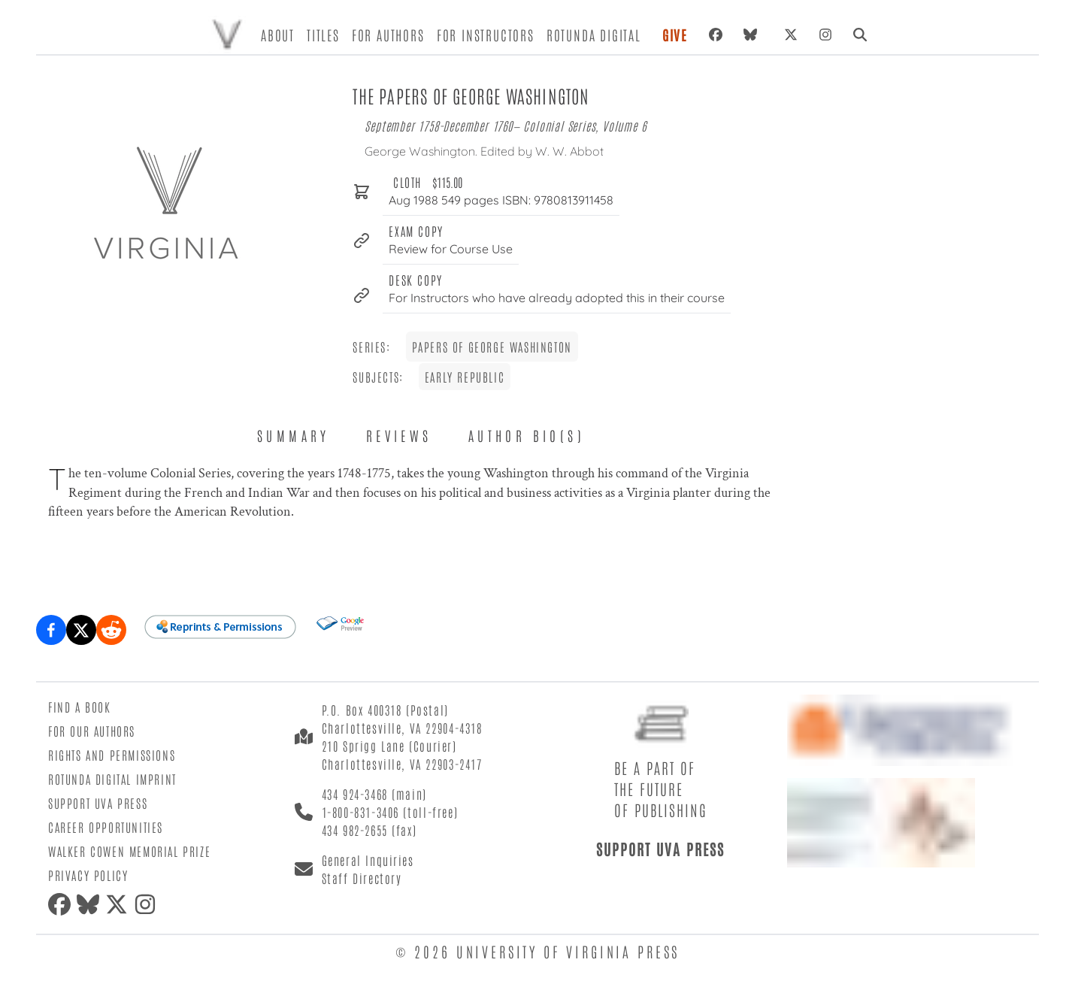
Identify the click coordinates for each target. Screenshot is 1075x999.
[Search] (860, 34)
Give (675, 35)
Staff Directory (362, 877)
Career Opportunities (105, 826)
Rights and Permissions (111, 754)
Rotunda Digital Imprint (112, 778)
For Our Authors (91, 730)
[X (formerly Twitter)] (791, 34)
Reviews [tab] (399, 435)
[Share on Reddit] (111, 630)
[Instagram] (825, 34)
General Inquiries (368, 859)
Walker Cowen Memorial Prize (129, 850)
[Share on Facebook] (51, 630)
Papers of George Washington (492, 346)
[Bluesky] (753, 34)
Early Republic (464, 376)
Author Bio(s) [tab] (526, 435)
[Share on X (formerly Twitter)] (81, 630)
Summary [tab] (293, 435)
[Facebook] (715, 34)
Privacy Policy (88, 874)
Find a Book (79, 706)
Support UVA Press (97, 802)
